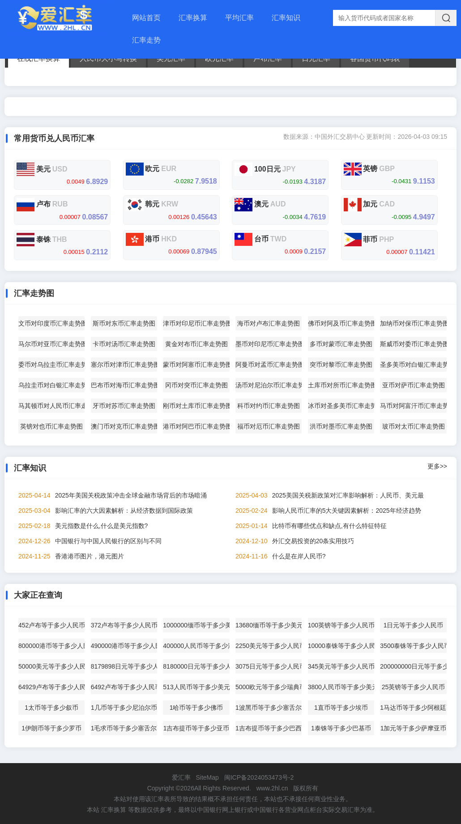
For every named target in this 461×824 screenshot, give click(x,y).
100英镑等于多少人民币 (341, 625)
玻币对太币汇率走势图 (413, 426)
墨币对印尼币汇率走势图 (268, 344)
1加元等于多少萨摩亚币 (413, 728)
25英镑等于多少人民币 (413, 687)
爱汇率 (181, 777)
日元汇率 (316, 58)
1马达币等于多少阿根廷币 (413, 707)
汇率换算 (193, 17)
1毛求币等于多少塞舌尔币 (124, 728)
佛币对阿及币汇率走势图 (341, 323)
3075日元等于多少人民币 (268, 666)
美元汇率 (171, 58)
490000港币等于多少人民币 (124, 645)
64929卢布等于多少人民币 (51, 687)
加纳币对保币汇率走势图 (413, 323)
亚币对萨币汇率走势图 (413, 385)
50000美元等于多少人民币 (51, 666)
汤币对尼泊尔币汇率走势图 (268, 385)
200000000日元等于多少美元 (413, 666)
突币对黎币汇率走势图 (341, 364)
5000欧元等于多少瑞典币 (268, 687)
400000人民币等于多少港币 (196, 645)
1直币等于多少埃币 (341, 707)
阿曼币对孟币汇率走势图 (268, 364)
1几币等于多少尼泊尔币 (124, 707)
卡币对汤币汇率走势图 (124, 344)
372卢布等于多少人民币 (124, 625)
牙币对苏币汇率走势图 (124, 405)
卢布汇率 (267, 58)
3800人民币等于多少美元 (341, 687)
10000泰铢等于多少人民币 (341, 645)
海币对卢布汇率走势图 (268, 323)
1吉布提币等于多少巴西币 (268, 728)
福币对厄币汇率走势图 (268, 426)
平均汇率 (239, 17)
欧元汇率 (219, 58)
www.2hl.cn (272, 788)
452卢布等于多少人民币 (51, 625)
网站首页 (146, 17)
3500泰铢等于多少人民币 (413, 645)
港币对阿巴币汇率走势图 (196, 426)
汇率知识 (286, 17)
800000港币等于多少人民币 (51, 645)
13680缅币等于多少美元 (268, 625)
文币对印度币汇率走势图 (51, 323)
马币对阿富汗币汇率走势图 (413, 405)
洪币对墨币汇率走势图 (341, 426)
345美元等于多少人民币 (341, 666)
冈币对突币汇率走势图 (196, 385)
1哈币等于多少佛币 (196, 707)
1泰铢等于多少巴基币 (341, 728)
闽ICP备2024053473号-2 (259, 777)
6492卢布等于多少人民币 (124, 687)
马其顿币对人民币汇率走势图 (51, 405)
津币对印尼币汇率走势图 (196, 323)
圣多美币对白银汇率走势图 (413, 364)
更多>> (437, 466)
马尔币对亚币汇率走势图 (51, 344)
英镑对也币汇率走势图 (51, 426)
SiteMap (207, 777)
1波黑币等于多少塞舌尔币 (268, 707)
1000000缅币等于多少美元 (196, 625)
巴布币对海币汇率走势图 (124, 385)
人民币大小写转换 (108, 58)
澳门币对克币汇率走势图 (124, 426)
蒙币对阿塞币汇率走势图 (196, 364)
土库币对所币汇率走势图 (341, 385)
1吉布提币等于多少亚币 (196, 728)
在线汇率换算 (38, 58)
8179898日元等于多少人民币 (124, 666)
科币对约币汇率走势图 (268, 405)
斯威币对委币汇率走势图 (413, 344)
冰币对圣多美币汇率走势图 (341, 405)
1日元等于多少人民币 (414, 625)
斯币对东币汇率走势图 (124, 323)
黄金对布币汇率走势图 (196, 344)
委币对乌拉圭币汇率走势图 (51, 364)
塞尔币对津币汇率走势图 (124, 364)
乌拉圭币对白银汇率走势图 (51, 385)
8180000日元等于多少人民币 (196, 666)
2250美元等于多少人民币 (268, 645)
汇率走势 (146, 40)
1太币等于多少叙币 (51, 707)
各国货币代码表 (375, 58)
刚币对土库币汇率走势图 (196, 405)
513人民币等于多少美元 (196, 687)
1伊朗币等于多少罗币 (51, 728)
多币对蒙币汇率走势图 (341, 344)
